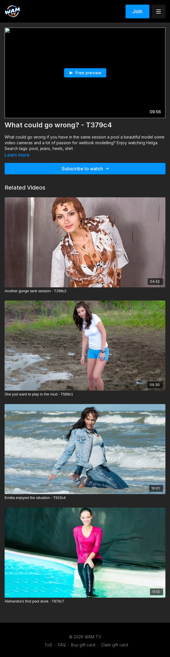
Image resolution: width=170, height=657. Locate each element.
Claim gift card (114, 644)
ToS (48, 644)
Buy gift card (83, 644)
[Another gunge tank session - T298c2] (85, 291)
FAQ (62, 644)
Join (137, 11)
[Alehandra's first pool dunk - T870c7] (85, 601)
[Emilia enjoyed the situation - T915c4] (85, 498)
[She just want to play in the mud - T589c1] (85, 394)
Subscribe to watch (86, 168)
